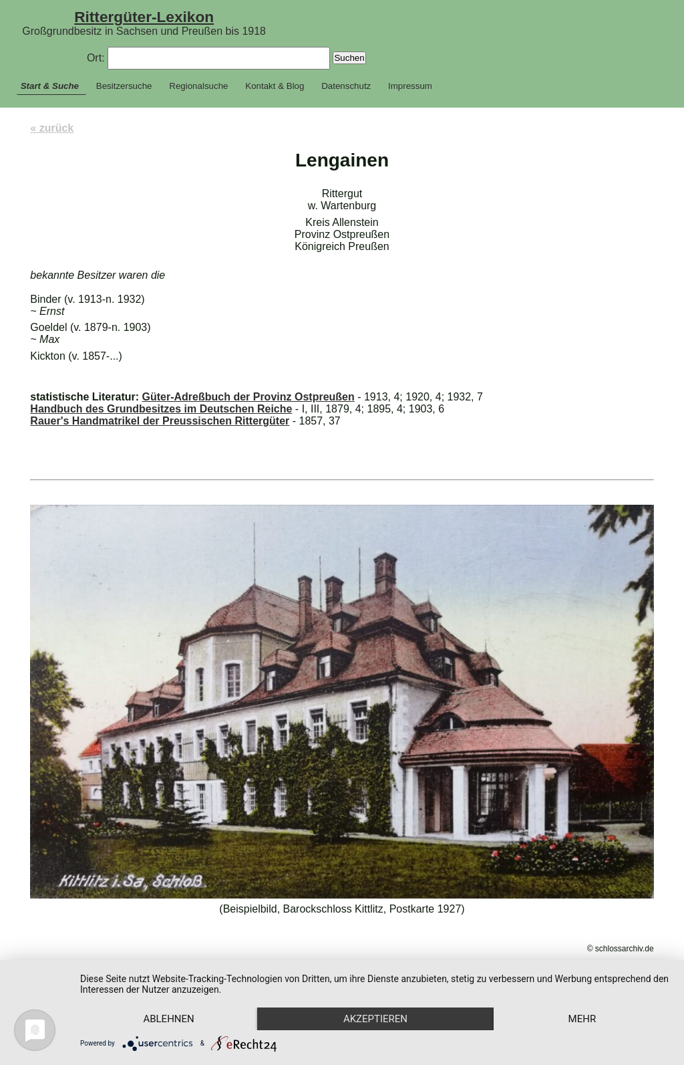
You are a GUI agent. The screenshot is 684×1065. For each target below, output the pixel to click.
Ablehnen (168, 1019)
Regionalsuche (198, 86)
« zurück (51, 128)
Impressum (410, 86)
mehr (582, 1019)
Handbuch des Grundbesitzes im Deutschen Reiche (161, 409)
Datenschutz (346, 86)
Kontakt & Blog (274, 86)
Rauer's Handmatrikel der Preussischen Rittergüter (159, 421)
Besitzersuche (124, 86)
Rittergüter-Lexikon (144, 16)
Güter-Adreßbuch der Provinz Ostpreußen (248, 396)
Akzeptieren (375, 1019)
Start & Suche (50, 86)
